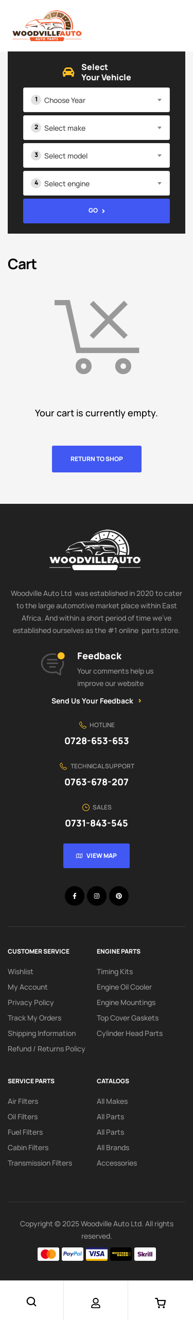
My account (28, 987)
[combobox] (96, 99)
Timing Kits (115, 971)
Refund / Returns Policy (46, 1048)
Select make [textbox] (64, 128)
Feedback (99, 655)
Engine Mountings (126, 1002)
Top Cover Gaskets (128, 1018)
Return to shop (97, 458)
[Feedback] (52, 664)
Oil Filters (23, 1116)
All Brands (113, 1147)
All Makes (112, 1101)
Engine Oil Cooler (124, 987)
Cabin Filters (28, 1147)
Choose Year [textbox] (64, 100)
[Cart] (160, 1303)
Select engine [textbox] (67, 183)
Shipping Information (42, 1033)
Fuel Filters (25, 1132)
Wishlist (20, 971)
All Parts (110, 1116)
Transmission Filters (40, 1163)
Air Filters (23, 1101)
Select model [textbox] (65, 156)
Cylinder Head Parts (130, 1033)
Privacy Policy (31, 1002)
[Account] (96, 1303)
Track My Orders (34, 1018)
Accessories (117, 1163)
